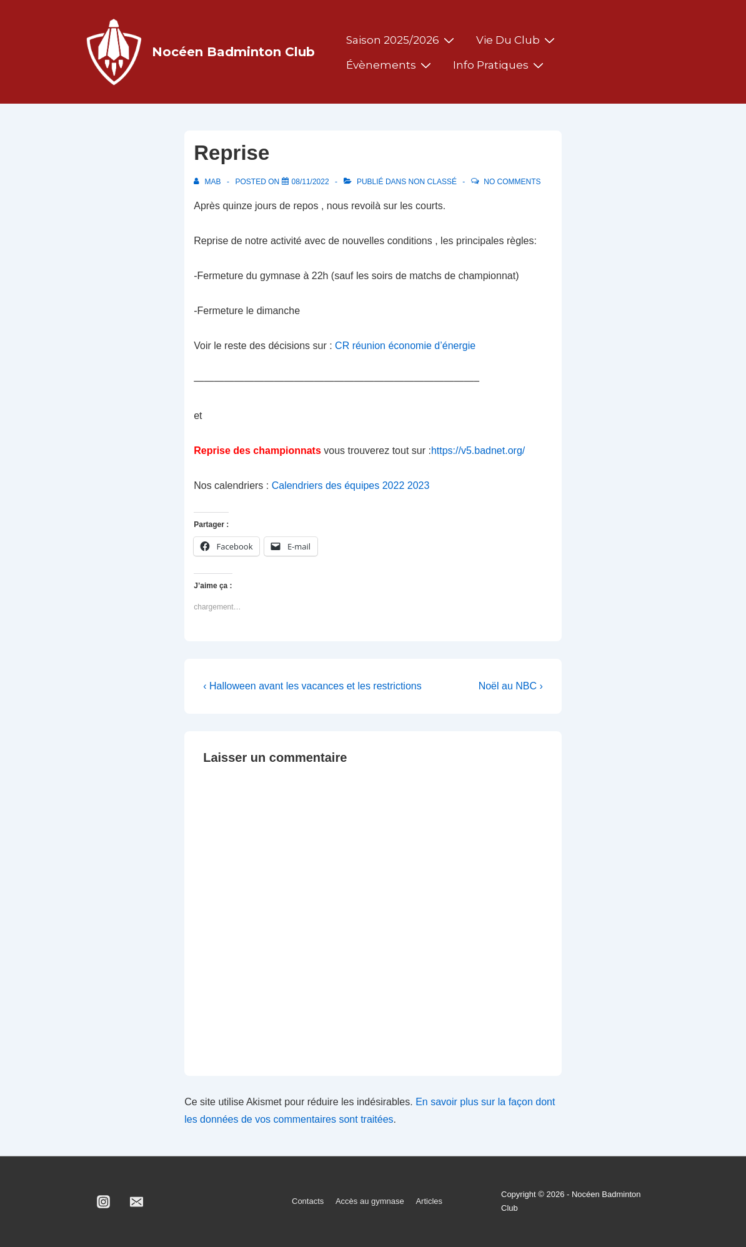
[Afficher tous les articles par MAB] (208, 181)
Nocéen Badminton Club (233, 51)
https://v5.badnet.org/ (478, 450)
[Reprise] (310, 181)
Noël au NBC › (511, 686)
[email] (137, 1201)
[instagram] (104, 1201)
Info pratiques (500, 65)
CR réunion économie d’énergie (403, 345)
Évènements (390, 65)
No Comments (512, 181)
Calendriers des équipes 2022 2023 (351, 485)
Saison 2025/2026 (401, 40)
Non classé (433, 181)
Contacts (308, 1201)
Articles (428, 1201)
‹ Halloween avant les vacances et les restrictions (312, 686)
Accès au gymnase (370, 1201)
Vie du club (517, 40)
